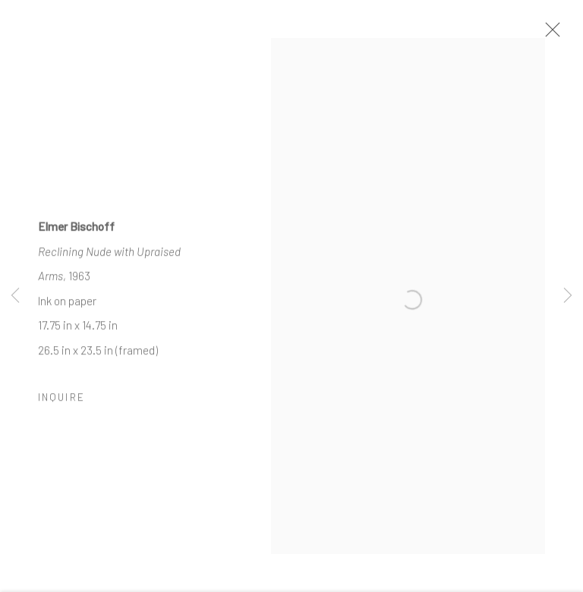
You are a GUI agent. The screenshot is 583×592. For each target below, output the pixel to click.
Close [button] (551, 34)
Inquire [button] (61, 403)
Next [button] (568, 296)
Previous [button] (15, 296)
